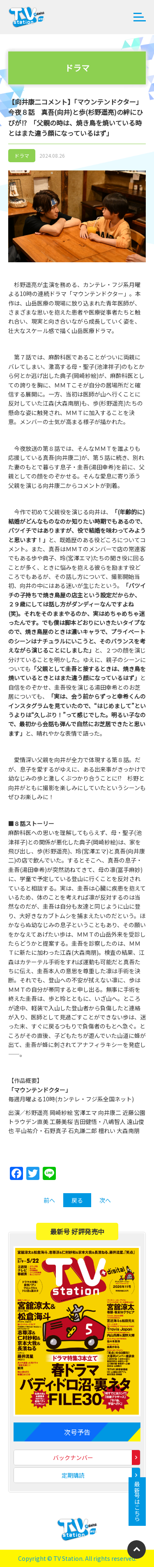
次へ (105, 1200)
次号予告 (77, 1432)
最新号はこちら (137, 1501)
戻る (77, 1200)
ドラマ (21, 155)
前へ (49, 1200)
